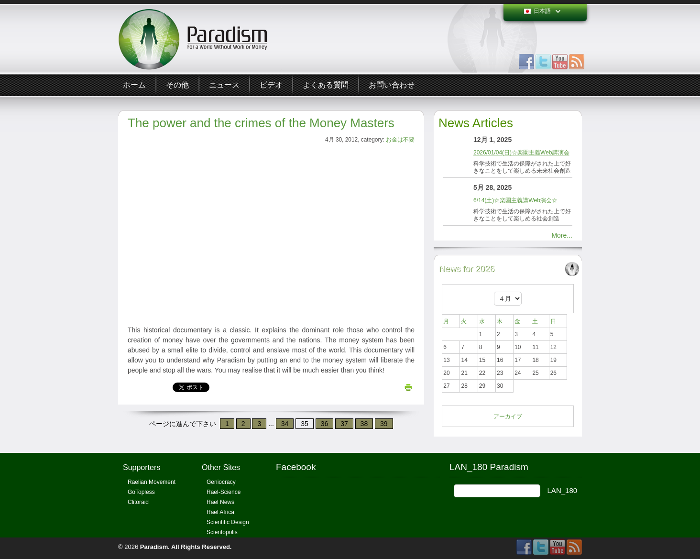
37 (344, 423)
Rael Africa (220, 512)
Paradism (154, 546)
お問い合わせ (392, 85)
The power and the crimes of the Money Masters (261, 123)
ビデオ (271, 85)
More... (561, 235)
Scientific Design (228, 522)
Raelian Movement (151, 482)
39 (384, 423)
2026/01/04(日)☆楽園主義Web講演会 (521, 152)
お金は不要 (400, 139)
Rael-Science (224, 492)
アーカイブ (507, 416)
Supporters (141, 467)
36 (324, 423)
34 (285, 423)
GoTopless (141, 492)
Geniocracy (221, 482)
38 (364, 423)
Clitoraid (138, 502)
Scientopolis (222, 532)
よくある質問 (326, 85)
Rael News (220, 502)
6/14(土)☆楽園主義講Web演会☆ (515, 200)
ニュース (224, 85)
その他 (177, 85)
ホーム (134, 85)
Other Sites (221, 467)
